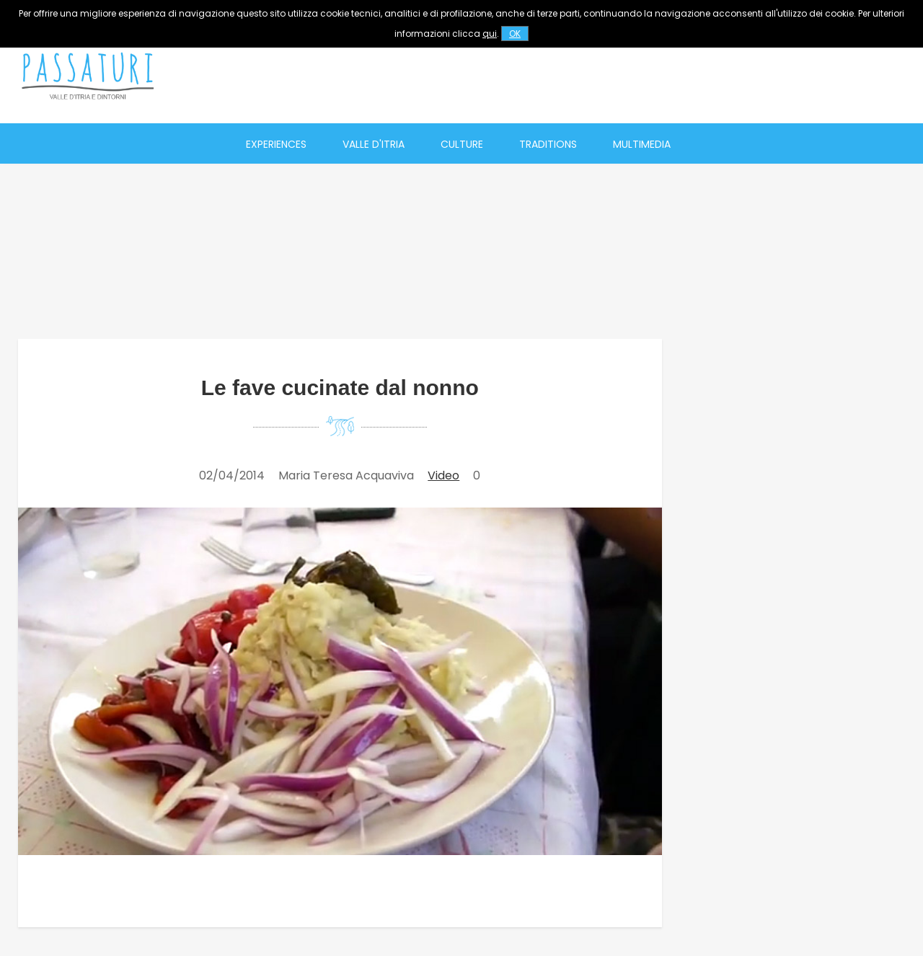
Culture (462, 144)
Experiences (276, 144)
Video (443, 475)
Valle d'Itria (374, 144)
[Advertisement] (642, 75)
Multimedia (642, 144)
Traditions (548, 144)
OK (515, 33)
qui (489, 33)
